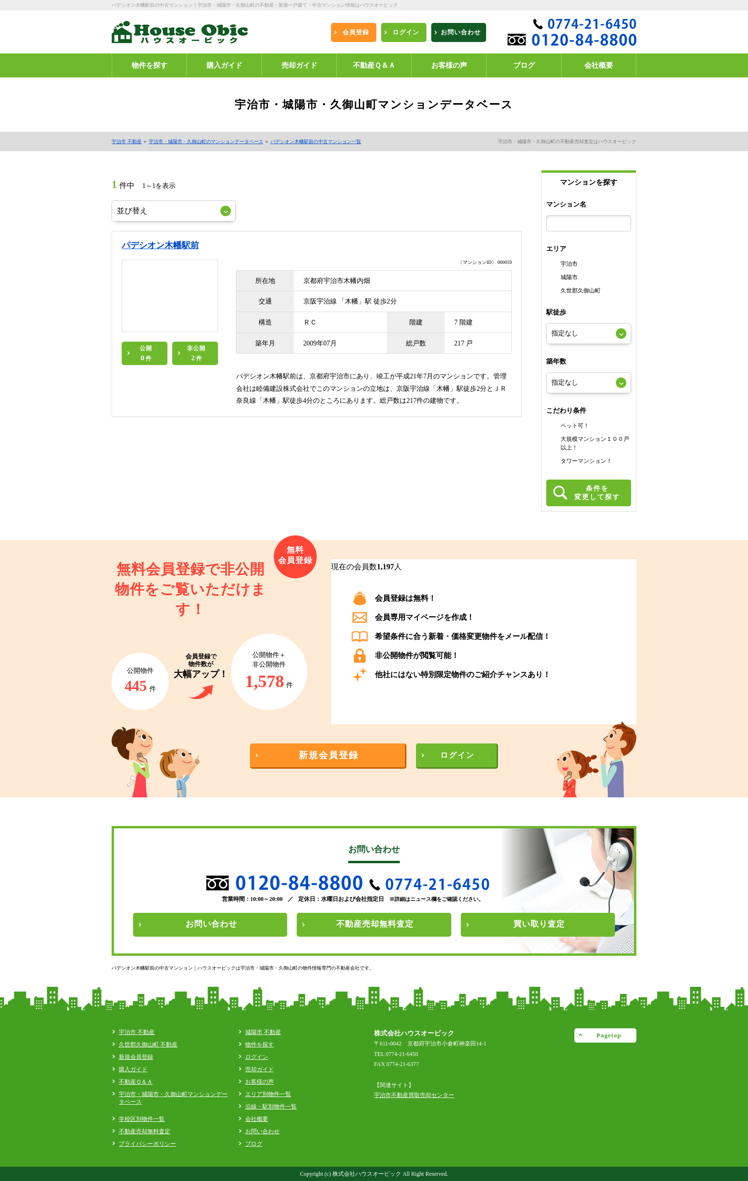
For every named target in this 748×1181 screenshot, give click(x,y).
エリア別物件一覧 (268, 1094)
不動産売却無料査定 (144, 1131)
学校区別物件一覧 (142, 1119)
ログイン (256, 1057)
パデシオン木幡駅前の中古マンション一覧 (315, 141)
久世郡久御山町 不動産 (148, 1044)
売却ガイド (259, 1069)
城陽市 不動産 (263, 1032)
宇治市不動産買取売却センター (414, 1095)
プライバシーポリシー (147, 1143)
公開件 (146, 353)
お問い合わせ (262, 1131)
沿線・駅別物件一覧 (271, 1106)
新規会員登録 (136, 1057)
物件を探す (259, 1044)
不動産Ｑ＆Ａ (136, 1081)
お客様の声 (259, 1081)
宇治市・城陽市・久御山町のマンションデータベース (206, 141)
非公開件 (196, 353)
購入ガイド (133, 1069)
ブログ (253, 1143)
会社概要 (256, 1119)
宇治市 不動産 (127, 141)
